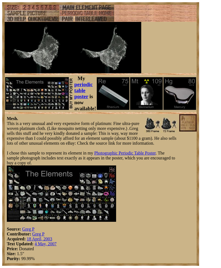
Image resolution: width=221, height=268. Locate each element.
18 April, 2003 (39, 239)
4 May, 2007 (46, 243)
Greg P (28, 229)
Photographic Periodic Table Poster (125, 153)
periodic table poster (83, 90)
